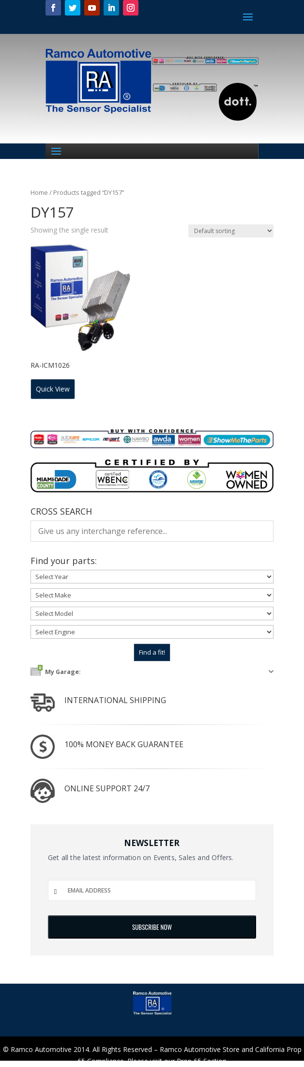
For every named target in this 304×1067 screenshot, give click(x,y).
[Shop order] (231, 230)
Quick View (53, 388)
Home (39, 192)
